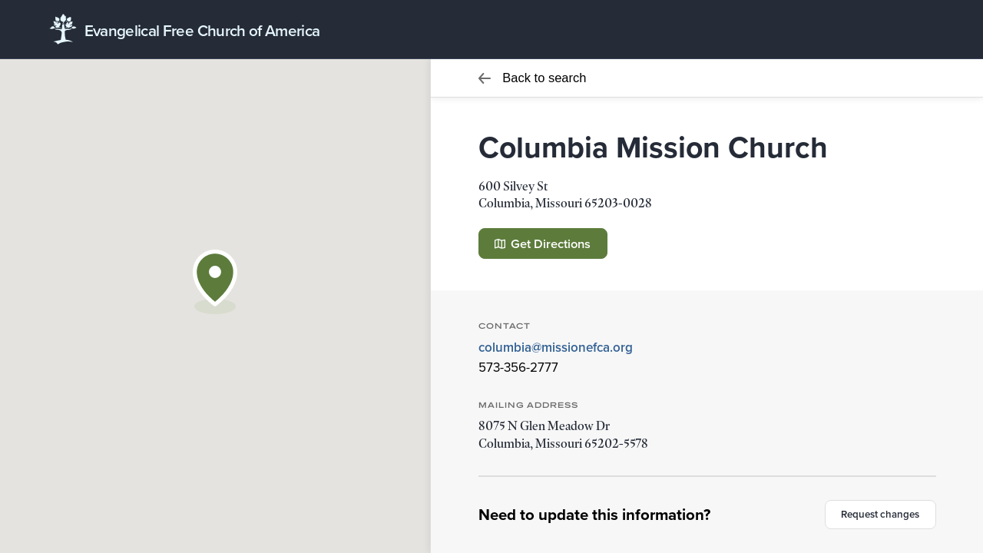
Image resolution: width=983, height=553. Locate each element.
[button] (215, 282)
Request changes (880, 514)
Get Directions (543, 243)
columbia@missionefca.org (555, 347)
